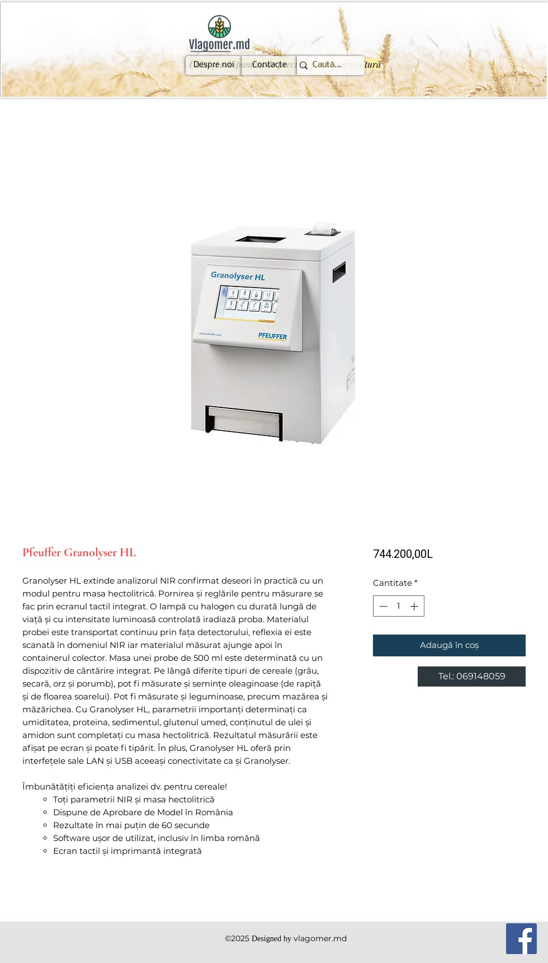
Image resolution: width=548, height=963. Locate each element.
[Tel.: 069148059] (472, 676)
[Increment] (415, 606)
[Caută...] (326, 65)
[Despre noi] (214, 65)
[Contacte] (269, 65)
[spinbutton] (398, 606)
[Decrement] (382, 606)
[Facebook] (521, 938)
